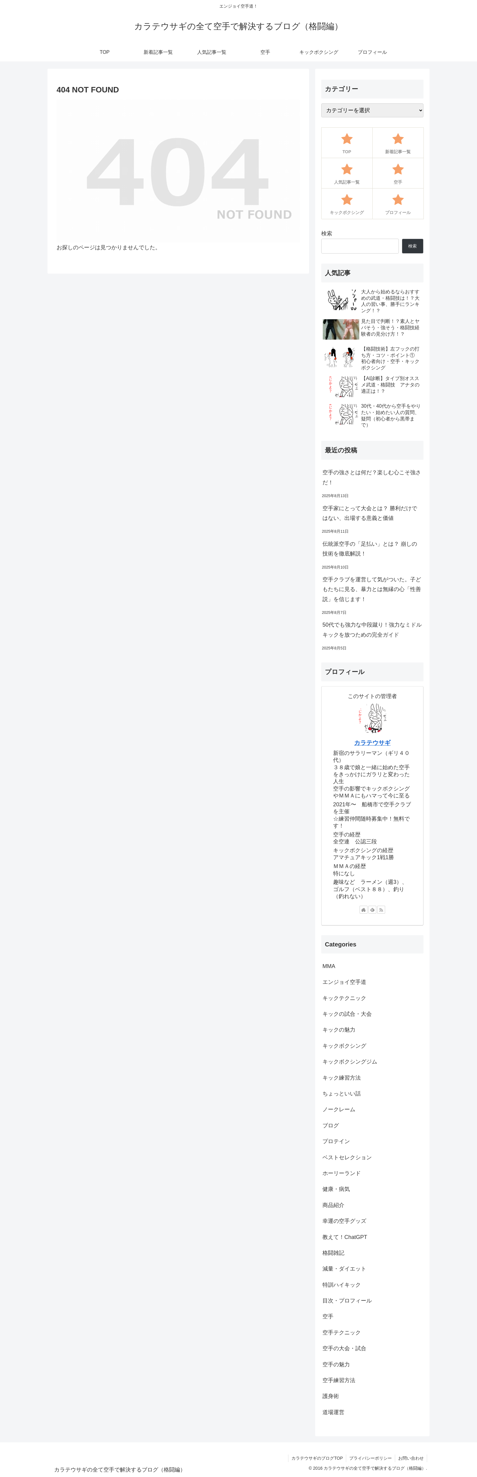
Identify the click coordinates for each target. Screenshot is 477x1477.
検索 (326, 233)
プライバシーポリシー (370, 1458)
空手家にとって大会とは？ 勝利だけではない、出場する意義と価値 (369, 513)
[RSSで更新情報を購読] (381, 910)
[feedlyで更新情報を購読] (372, 910)
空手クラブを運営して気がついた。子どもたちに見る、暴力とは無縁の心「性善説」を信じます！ (371, 589)
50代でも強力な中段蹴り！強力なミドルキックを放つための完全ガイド (372, 630)
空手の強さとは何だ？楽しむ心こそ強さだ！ (371, 477)
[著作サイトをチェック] (363, 910)
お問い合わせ (411, 1458)
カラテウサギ (372, 742)
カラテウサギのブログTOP (317, 1458)
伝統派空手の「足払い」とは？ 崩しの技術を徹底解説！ (369, 549)
